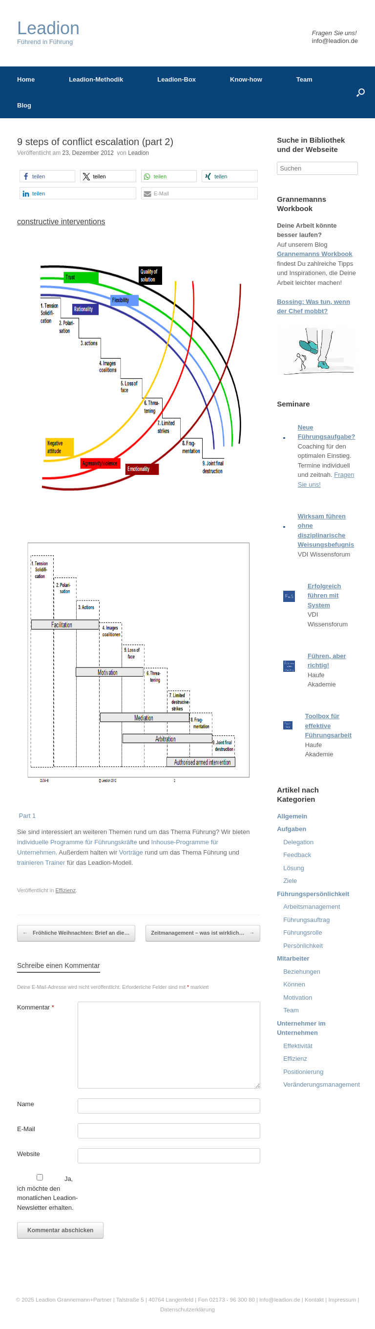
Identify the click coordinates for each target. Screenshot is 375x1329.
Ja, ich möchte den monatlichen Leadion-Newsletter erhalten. (47, 1192)
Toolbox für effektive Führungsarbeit (328, 725)
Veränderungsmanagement (321, 1084)
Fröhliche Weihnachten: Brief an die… (76, 933)
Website (28, 1154)
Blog (24, 105)
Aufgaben (291, 829)
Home (26, 79)
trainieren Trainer (41, 862)
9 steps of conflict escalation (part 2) (95, 141)
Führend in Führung (48, 32)
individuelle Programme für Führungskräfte (77, 842)
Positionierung (303, 1071)
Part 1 (26, 815)
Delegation (298, 842)
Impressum (342, 1300)
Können (294, 984)
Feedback (297, 854)
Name (25, 1104)
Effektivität (297, 1046)
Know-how (246, 79)
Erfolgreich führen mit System (324, 595)
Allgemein (292, 816)
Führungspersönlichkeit (313, 894)
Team (304, 79)
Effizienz (65, 890)
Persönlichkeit (303, 945)
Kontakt (314, 1300)
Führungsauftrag (306, 919)
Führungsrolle (302, 932)
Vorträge (131, 852)
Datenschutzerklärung (187, 1309)
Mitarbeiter (293, 958)
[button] (47, 176)
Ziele (290, 880)
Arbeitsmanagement (311, 906)
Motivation (297, 997)
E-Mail (26, 1129)
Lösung (293, 868)
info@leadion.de (335, 40)
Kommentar (35, 1007)
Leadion (138, 153)
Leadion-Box (176, 79)
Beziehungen (301, 971)
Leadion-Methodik (96, 79)
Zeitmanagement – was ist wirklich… (202, 933)
